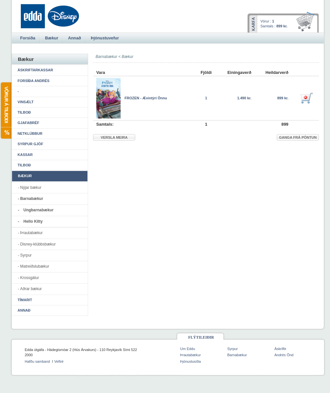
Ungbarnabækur (38, 210)
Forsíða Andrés (33, 81)
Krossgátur (29, 277)
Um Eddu (187, 349)
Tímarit (25, 300)
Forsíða (27, 37)
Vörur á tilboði (5, 110)
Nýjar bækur (30, 187)
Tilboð (24, 112)
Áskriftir (280, 349)
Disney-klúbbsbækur (38, 244)
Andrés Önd (284, 355)
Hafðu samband (37, 361)
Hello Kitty (33, 221)
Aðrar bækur (31, 289)
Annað (24, 310)
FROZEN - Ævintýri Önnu (146, 98)
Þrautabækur (31, 233)
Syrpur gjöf (30, 144)
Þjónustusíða (190, 361)
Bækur (127, 56)
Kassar (25, 155)
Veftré (59, 361)
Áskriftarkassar (35, 70)
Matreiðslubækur (34, 266)
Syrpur (26, 255)
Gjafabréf (28, 123)
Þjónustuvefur (105, 37)
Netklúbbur (30, 133)
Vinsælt (25, 102)
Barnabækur (31, 198)
